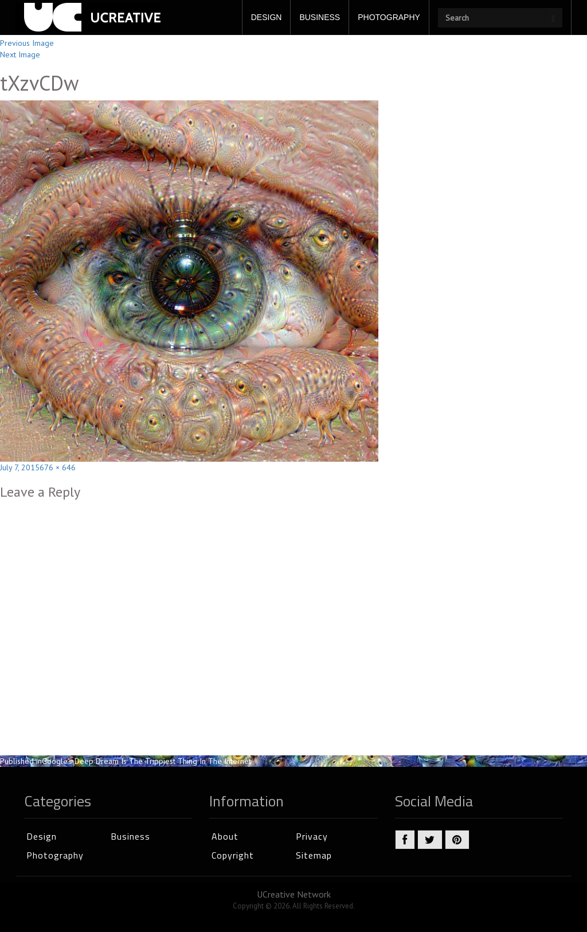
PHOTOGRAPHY (389, 17)
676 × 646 (58, 467)
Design (41, 836)
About (225, 836)
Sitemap (314, 855)
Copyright (233, 855)
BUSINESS (319, 17)
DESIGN (266, 17)
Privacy (312, 836)
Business (130, 836)
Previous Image (27, 43)
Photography (55, 855)
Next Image (20, 54)
